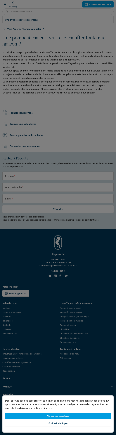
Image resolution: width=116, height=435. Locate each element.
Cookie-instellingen (58, 423)
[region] (58, 414)
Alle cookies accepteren (58, 415)
